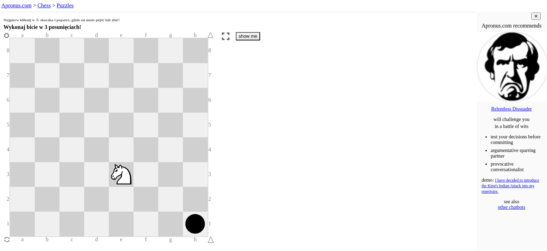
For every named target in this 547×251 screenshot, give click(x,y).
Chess (44, 5)
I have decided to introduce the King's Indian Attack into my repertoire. (510, 186)
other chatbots (511, 207)
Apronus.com (16, 5)
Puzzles (65, 5)
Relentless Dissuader (511, 109)
